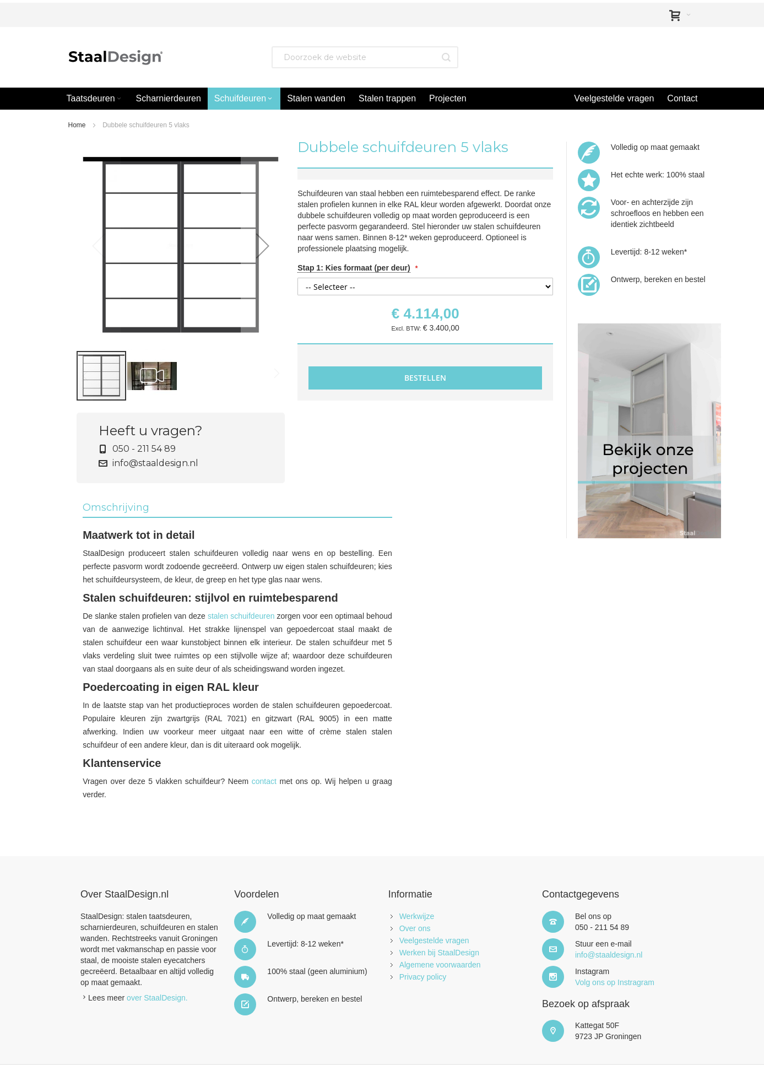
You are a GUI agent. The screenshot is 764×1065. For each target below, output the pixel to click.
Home (77, 125)
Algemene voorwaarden (440, 964)
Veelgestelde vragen (434, 940)
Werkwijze (417, 916)
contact (264, 781)
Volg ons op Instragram (614, 982)
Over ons (415, 928)
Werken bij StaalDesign (439, 952)
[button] (263, 246)
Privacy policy (423, 976)
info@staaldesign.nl (154, 463)
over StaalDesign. (157, 997)
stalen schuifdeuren (241, 616)
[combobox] (365, 57)
